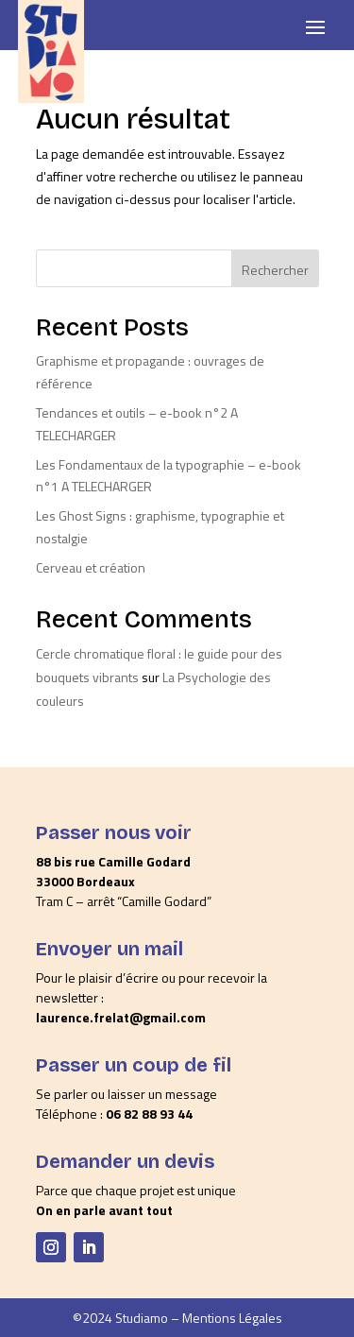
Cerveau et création (90, 567)
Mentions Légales (232, 1318)
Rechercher (275, 270)
